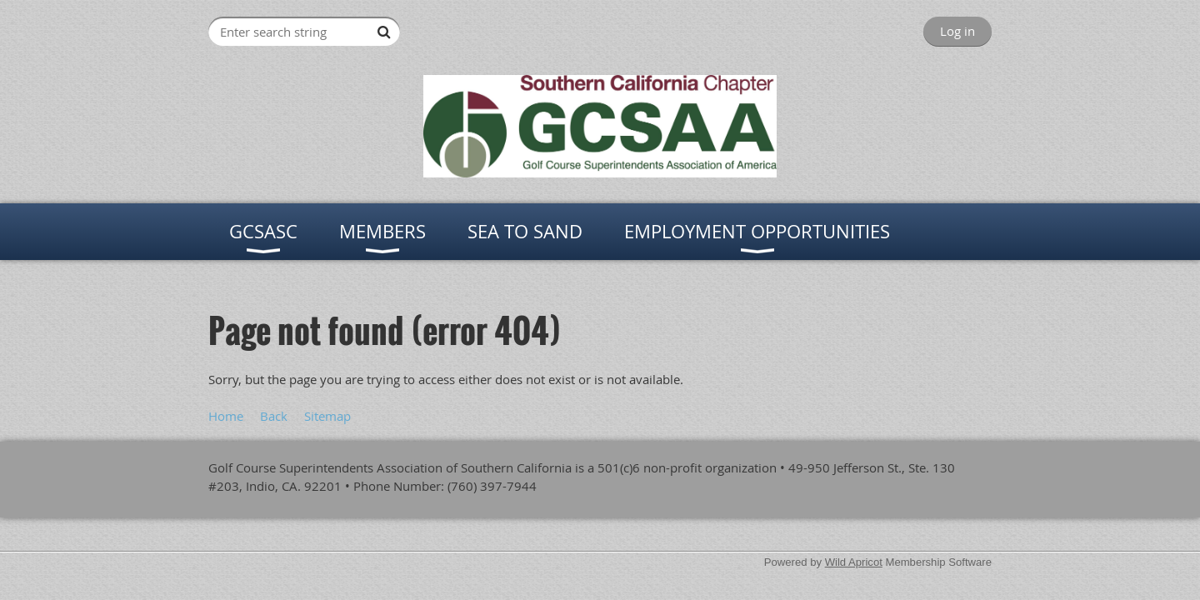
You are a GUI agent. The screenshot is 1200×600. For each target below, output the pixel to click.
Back (274, 416)
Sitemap (327, 416)
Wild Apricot (853, 562)
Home (225, 416)
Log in (957, 30)
